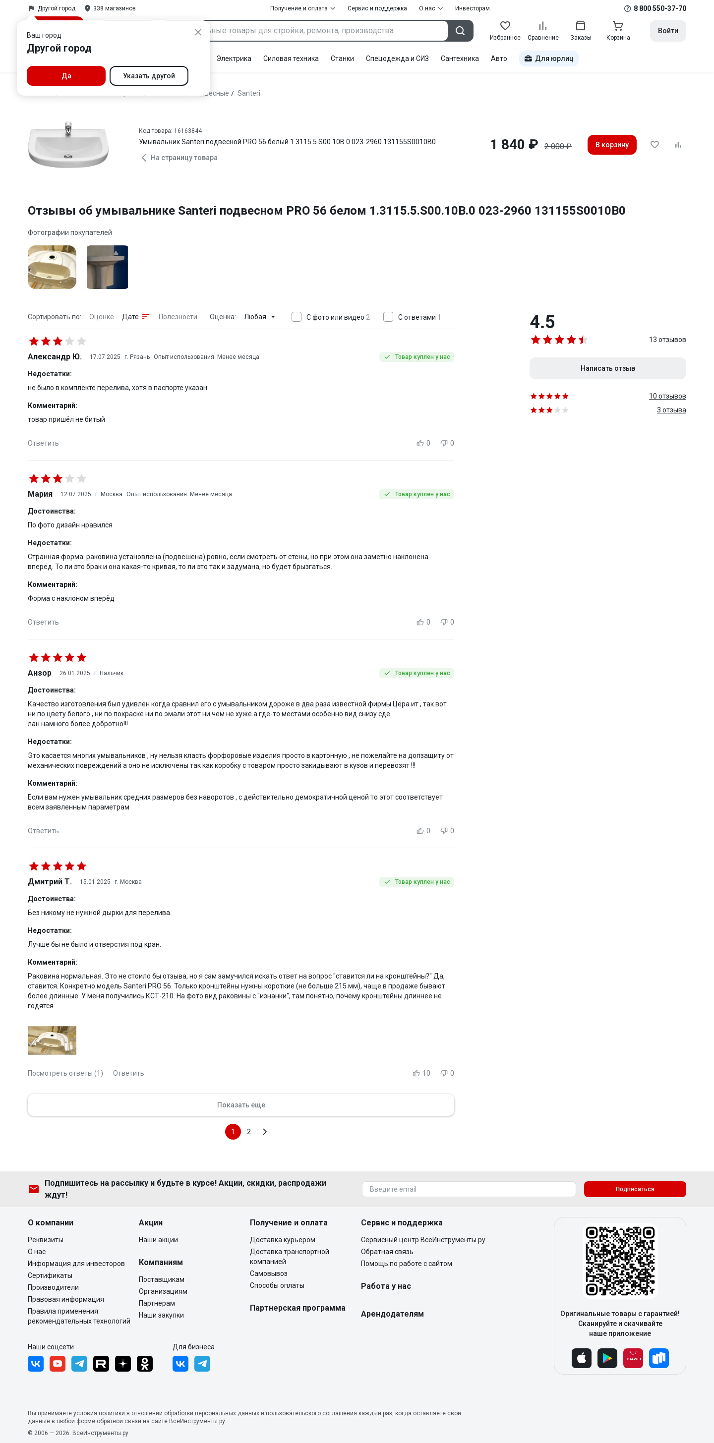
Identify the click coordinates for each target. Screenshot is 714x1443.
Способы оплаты (277, 1285)
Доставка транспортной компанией (289, 1257)
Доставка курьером (282, 1240)
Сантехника (460, 58)
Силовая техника (291, 58)
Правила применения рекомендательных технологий (79, 1316)
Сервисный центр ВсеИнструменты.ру (423, 1240)
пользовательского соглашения (311, 1413)
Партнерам (157, 1303)
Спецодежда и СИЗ (397, 58)
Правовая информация (66, 1299)
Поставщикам (161, 1279)
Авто (499, 58)
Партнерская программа (298, 1308)
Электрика (233, 58)
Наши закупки (161, 1315)
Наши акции (158, 1240)
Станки (342, 58)
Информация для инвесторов (76, 1264)
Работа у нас (386, 1286)
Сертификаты (50, 1275)
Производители (53, 1287)
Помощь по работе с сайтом (406, 1264)
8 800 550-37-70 (660, 8)
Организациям (163, 1291)
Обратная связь (387, 1252)
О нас (37, 1252)
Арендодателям (392, 1314)
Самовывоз (269, 1273)
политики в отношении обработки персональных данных (179, 1413)
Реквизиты (45, 1240)
